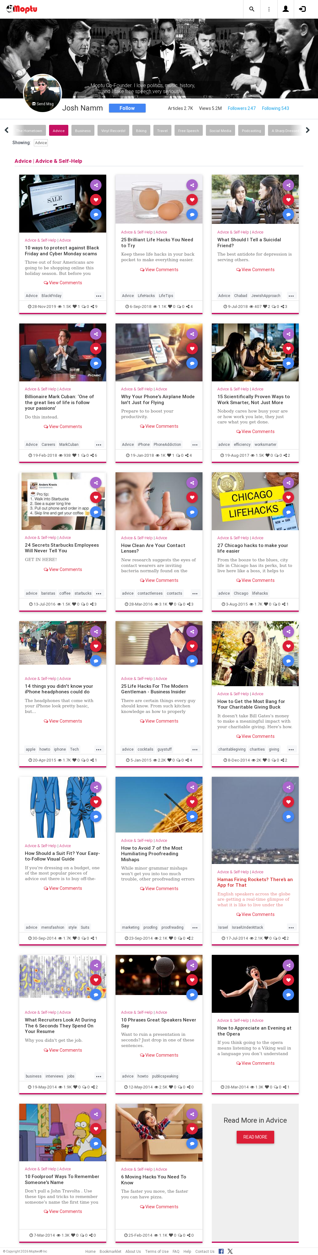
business (34, 1076)
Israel (223, 927)
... (99, 295)
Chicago (241, 593)
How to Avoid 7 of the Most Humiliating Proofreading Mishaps (152, 853)
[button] (251, 9)
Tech (74, 749)
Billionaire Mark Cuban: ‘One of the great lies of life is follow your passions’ (59, 402)
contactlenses (150, 593)
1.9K (65, 1087)
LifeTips (166, 295)
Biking (141, 130)
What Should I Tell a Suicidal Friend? (249, 242)
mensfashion (52, 927)
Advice (59, 130)
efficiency (242, 444)
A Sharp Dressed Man (290, 130)
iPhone (144, 444)
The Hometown (29, 130)
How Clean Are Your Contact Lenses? (153, 548)
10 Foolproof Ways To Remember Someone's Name (62, 1179)
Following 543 (275, 108)
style (72, 927)
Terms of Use (157, 1251)
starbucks (83, 593)
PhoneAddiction (167, 444)
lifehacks (260, 593)
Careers (48, 444)
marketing (130, 927)
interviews (54, 1076)
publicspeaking (165, 1076)
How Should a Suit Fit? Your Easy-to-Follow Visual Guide (62, 856)
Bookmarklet (110, 1251)
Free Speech (188, 130)
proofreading (172, 927)
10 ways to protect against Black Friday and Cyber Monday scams (62, 250)
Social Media (220, 130)
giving (274, 749)
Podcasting (251, 130)
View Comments (63, 282)
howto (44, 749)
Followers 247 (242, 108)
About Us (133, 1251)
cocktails (145, 749)
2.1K (160, 938)
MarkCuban (69, 444)
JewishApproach (265, 295)
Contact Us (205, 1251)
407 (255, 306)
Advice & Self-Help (41, 240)
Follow (127, 108)
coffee (64, 593)
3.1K (160, 604)
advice (224, 444)
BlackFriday (51, 295)
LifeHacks (146, 295)
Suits (85, 927)
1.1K (159, 306)
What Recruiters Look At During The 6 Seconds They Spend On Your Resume (60, 1025)
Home (90, 1251)
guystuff (164, 749)
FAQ (176, 1251)
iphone (60, 749)
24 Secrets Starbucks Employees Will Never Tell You (62, 548)
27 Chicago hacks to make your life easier (252, 548)
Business (83, 130)
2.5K (160, 1087)
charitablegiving (232, 749)
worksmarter (265, 444)
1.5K (64, 306)
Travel (162, 130)
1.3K (256, 1087)
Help (187, 1251)
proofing (150, 927)
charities (257, 749)
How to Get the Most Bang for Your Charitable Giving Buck (251, 704)
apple (30, 749)
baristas (48, 593)
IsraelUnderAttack (247, 927)
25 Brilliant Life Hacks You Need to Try (157, 242)
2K (256, 760)
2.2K (159, 760)
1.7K (255, 604)
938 (65, 455)
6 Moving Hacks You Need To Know (153, 1179)
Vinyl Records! (113, 130)
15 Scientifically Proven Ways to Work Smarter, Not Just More (253, 399)
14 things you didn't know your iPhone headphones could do (59, 689)
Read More (255, 1137)
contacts (174, 593)
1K (161, 455)
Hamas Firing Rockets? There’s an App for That (255, 882)
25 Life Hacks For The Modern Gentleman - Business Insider (154, 689)
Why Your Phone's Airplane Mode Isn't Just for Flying (158, 399)
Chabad (240, 295)
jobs (71, 1076)
